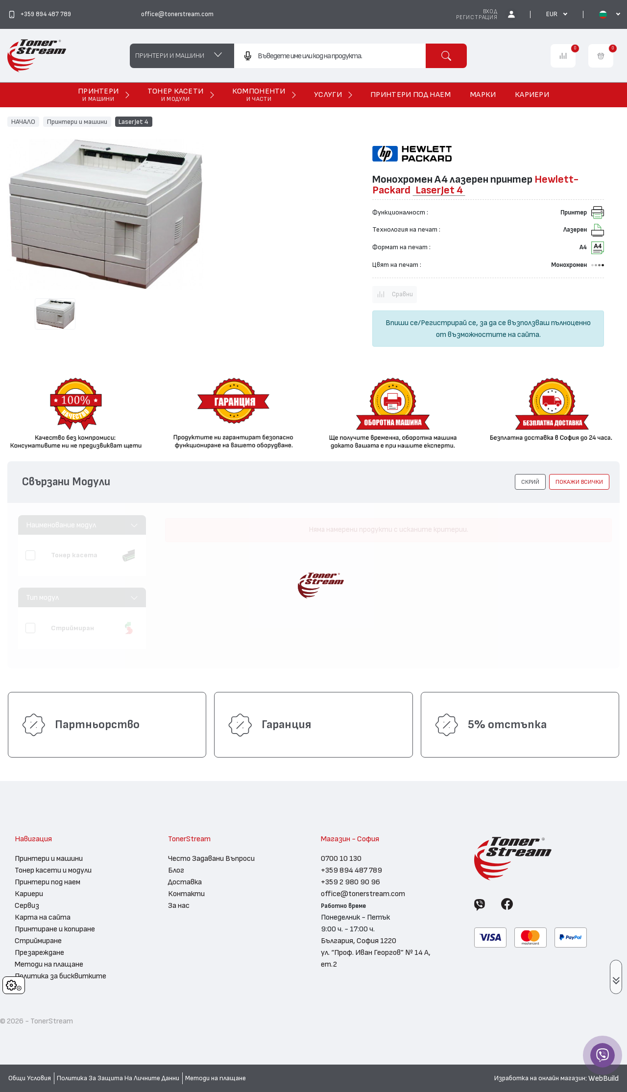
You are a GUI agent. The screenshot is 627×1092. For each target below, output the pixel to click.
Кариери (29, 894)
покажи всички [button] (579, 482)
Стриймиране (38, 941)
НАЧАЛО (23, 121)
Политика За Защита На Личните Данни (118, 1078)
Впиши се (402, 323)
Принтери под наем (47, 882)
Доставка (185, 882)
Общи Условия (29, 1078)
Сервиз (27, 905)
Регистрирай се (448, 323)
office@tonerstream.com (363, 894)
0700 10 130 (341, 858)
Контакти (186, 894)
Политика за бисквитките (60, 976)
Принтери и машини (77, 121)
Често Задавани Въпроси (211, 858)
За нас (179, 905)
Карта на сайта (43, 917)
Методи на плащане (49, 964)
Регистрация (477, 17)
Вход (490, 11)
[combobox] (330, 56)
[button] (530, 482)
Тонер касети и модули (53, 870)
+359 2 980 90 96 (350, 882)
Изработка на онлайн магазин (539, 1078)
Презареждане (39, 952)
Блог (176, 870)
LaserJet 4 (133, 121)
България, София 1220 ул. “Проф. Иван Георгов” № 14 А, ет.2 (376, 952)
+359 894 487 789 (351, 870)
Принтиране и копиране (55, 929)
